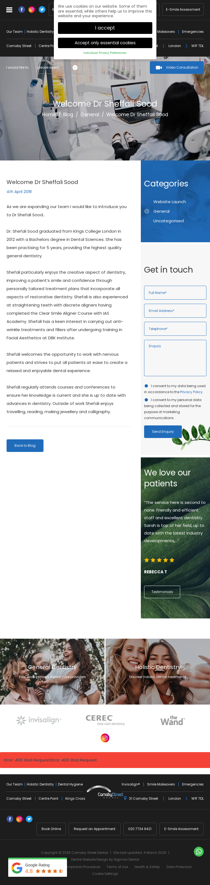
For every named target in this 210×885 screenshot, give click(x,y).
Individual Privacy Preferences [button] (105, 50)
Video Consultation (182, 67)
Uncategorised (168, 221)
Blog (68, 114)
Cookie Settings (105, 873)
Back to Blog (25, 445)
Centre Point (48, 45)
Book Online (51, 828)
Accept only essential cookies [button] (105, 40)
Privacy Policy (191, 392)
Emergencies (193, 31)
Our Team (14, 31)
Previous (186, 146)
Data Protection (179, 866)
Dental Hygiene (70, 784)
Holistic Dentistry (40, 31)
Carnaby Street (18, 45)
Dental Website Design (89, 859)
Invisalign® (131, 784)
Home (49, 114)
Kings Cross (75, 798)
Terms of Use (117, 866)
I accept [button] (105, 24)
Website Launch (169, 202)
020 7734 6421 (139, 828)
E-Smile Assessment (183, 9)
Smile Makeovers (161, 31)
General (89, 114)
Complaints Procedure (81, 866)
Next (199, 146)
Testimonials (162, 591)
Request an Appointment (94, 828)
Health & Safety (147, 866)
